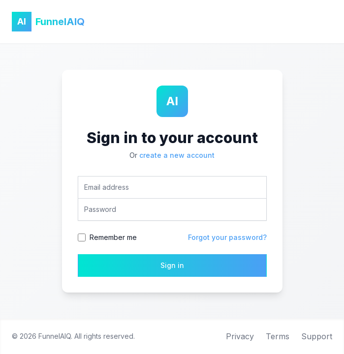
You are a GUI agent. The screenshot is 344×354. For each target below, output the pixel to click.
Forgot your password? (227, 237)
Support (316, 336)
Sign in (172, 265)
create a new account (177, 155)
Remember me (113, 237)
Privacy (240, 336)
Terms (277, 336)
